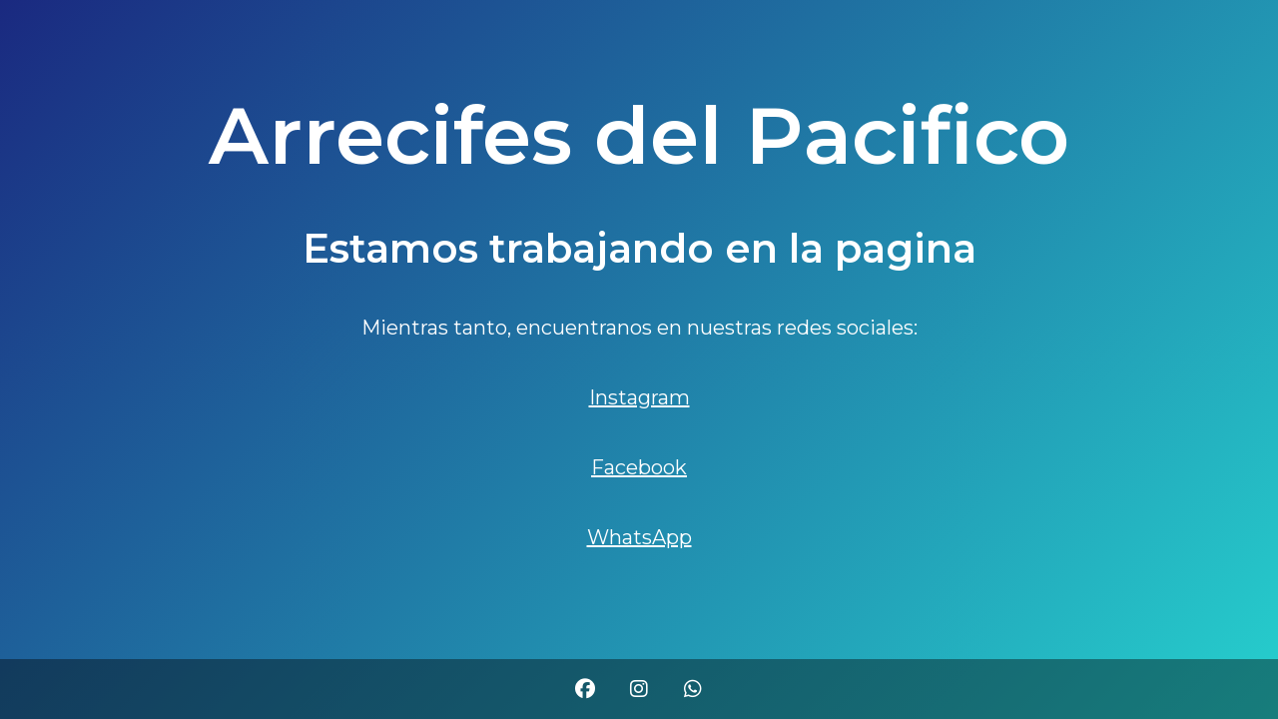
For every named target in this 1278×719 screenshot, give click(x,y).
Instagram (639, 397)
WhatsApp (639, 537)
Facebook (639, 467)
